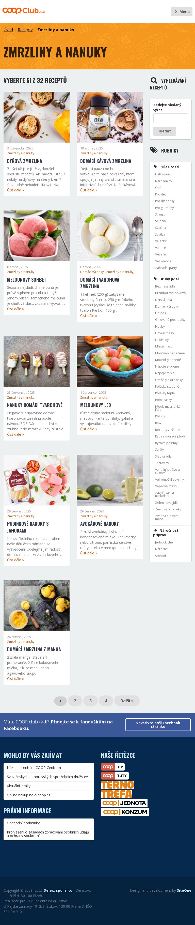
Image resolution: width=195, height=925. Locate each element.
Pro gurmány (164, 208)
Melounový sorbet (26, 279)
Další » (127, 701)
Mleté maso (164, 346)
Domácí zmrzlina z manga (34, 649)
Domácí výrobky (166, 306)
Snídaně (161, 221)
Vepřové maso (166, 486)
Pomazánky (163, 400)
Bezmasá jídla (165, 286)
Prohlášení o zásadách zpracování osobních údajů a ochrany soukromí (48, 834)
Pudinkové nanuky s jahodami (27, 527)
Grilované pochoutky (170, 319)
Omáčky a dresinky (169, 380)
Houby (160, 326)
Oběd (159, 188)
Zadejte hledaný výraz (167, 107)
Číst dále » (15, 190)
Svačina (160, 227)
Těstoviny (162, 463)
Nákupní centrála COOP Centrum (34, 767)
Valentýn (161, 241)
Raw (158, 423)
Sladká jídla (163, 456)
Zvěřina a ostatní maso (167, 517)
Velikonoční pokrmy (169, 479)
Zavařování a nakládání (164, 494)
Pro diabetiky (164, 201)
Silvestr (160, 214)
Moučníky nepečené (170, 353)
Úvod (8, 30)
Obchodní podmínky (23, 823)
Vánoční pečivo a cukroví (167, 471)
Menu (181, 11)
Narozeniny (163, 181)
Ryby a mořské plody (170, 436)
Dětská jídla (163, 300)
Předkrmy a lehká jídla (168, 408)
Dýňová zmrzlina (24, 161)
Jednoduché (164, 542)
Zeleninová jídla (166, 503)
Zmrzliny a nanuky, (120, 272)
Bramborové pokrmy (170, 293)
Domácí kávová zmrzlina (105, 161)
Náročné (161, 549)
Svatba (160, 234)
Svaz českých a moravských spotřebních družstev (47, 776)
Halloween (163, 174)
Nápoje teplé (165, 373)
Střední (160, 556)
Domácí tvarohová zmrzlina (99, 283)
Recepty (25, 30)
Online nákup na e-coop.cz (28, 795)
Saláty (159, 449)
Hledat (165, 131)
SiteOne (184, 890)
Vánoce (160, 248)
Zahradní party (166, 268)
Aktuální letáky (18, 785)
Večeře (160, 254)
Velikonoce (163, 261)
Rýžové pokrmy (166, 443)
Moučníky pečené (168, 360)
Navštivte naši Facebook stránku (158, 724)
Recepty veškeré (167, 430)
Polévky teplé (165, 393)
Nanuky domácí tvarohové (34, 405)
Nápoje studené (167, 366)
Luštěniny (162, 340)
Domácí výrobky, (92, 272)
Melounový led (95, 405)
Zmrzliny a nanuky (55, 30)
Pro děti (161, 194)
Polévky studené (167, 386)
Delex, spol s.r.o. (58, 890)
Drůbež (160, 313)
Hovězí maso (164, 333)
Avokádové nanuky (99, 523)
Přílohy (160, 416)
